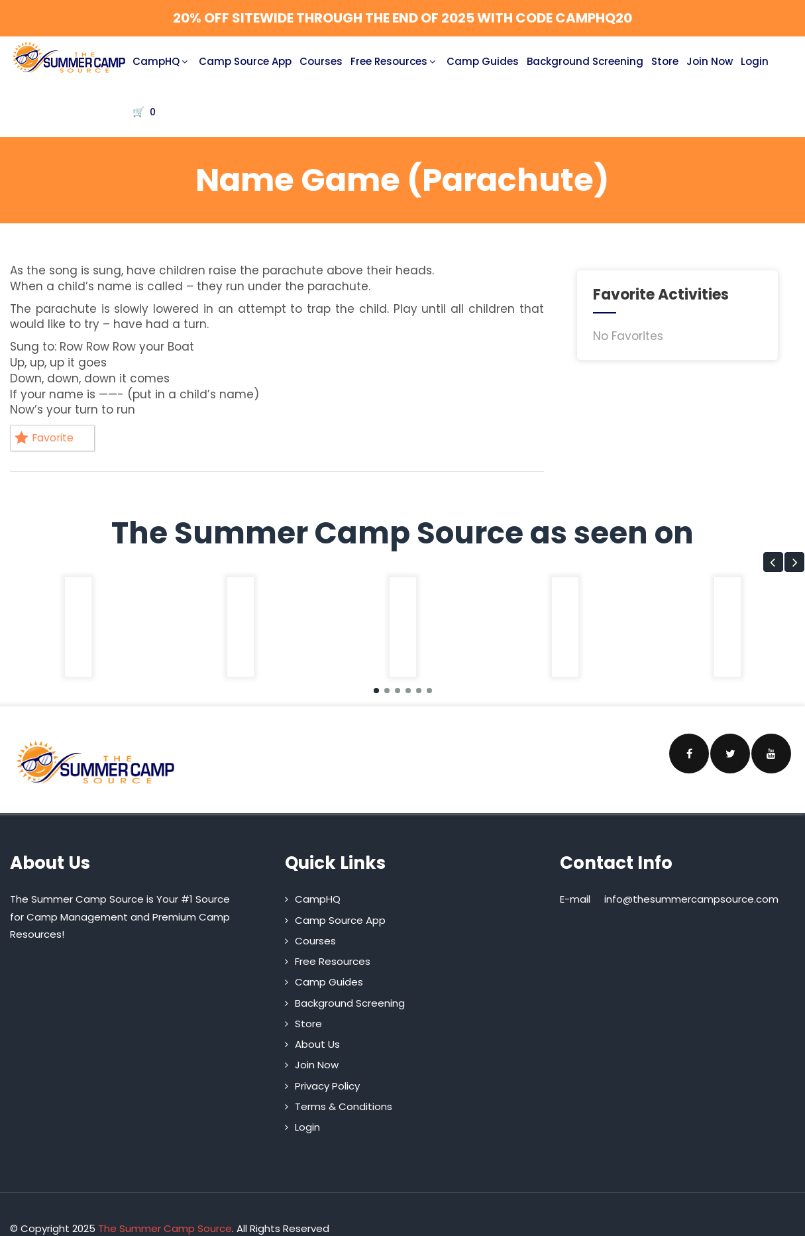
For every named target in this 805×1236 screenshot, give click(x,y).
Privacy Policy (327, 1088)
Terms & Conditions (343, 1108)
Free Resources (394, 61)
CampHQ (162, 61)
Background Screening (585, 61)
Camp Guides (483, 61)
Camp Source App (245, 61)
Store (664, 61)
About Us (317, 1046)
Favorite (47, 439)
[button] (773, 564)
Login (755, 61)
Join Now (709, 61)
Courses (321, 61)
